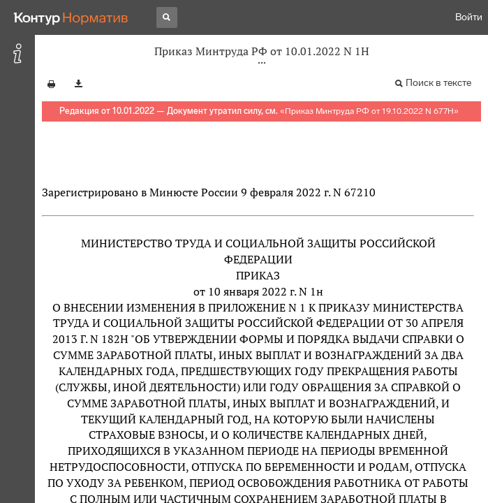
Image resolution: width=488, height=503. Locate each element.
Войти (468, 17)
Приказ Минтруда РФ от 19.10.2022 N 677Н (369, 111)
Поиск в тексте (438, 83)
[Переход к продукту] (71, 17)
